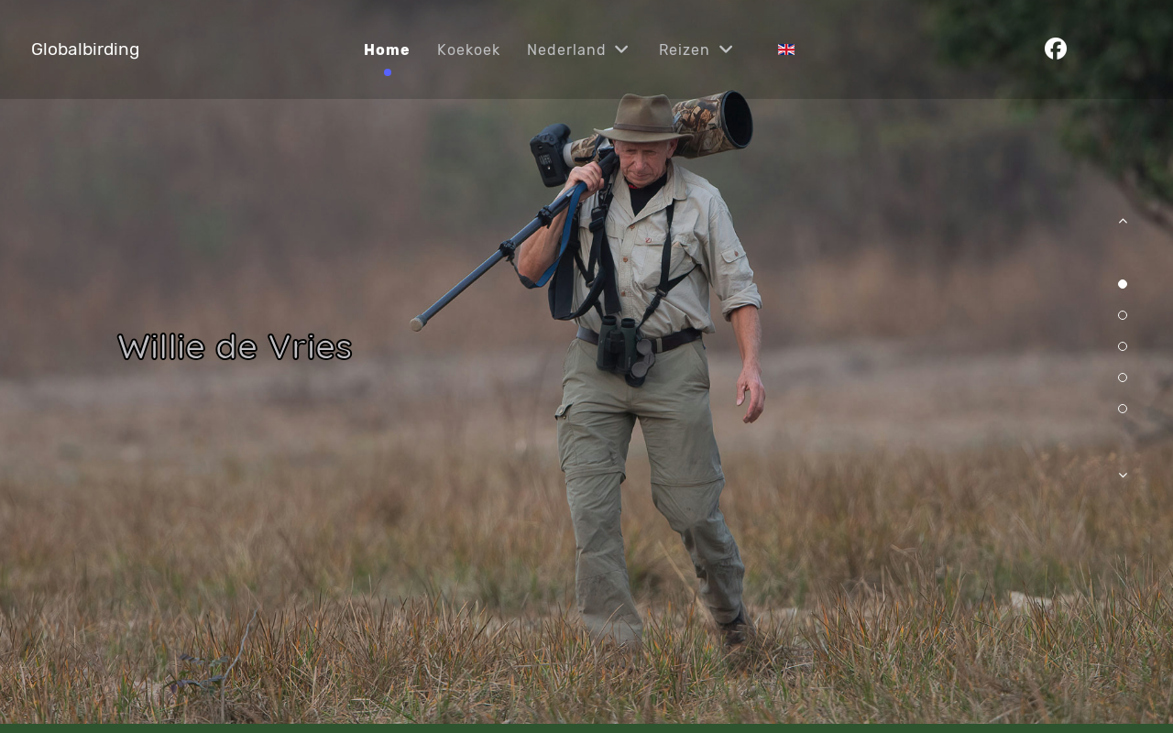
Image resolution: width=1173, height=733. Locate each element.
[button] (1122, 230)
